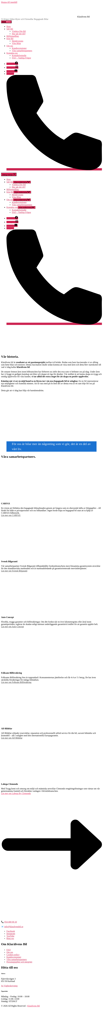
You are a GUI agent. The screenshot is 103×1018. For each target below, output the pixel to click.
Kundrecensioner (19, 48)
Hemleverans (17, 41)
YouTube (10, 936)
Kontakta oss (12, 53)
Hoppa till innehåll (9, 2)
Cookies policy (12, 954)
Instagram (10, 933)
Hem (8, 26)
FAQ (8, 950)
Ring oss (10, 938)
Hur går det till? (19, 34)
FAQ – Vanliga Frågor (21, 58)
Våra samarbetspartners (22, 50)
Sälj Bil (9, 29)
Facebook (10, 931)
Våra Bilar (16, 43)
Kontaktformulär (19, 55)
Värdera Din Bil (19, 31)
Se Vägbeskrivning (9, 986)
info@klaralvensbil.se (13, 926)
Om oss (9, 46)
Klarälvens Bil (33, 1006)
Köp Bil (9, 38)
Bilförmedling (12, 36)
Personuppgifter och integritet (19, 962)
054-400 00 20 (10, 922)
